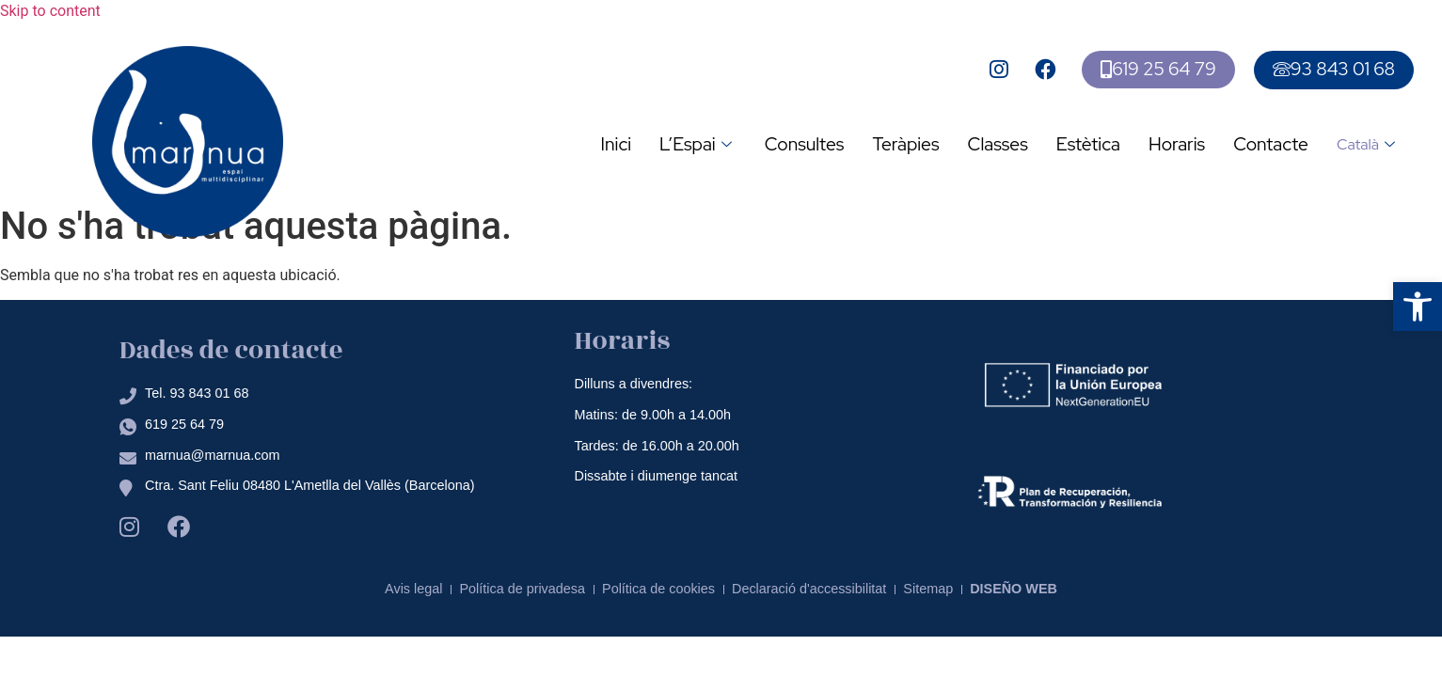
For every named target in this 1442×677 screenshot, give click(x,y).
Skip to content (50, 11)
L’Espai (698, 144)
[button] (1417, 306)
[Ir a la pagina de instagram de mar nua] (1001, 69)
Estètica (1088, 144)
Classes (998, 144)
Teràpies (905, 144)
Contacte (1270, 144)
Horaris (1177, 144)
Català (1368, 144)
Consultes (805, 144)
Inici (616, 144)
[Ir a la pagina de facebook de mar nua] (1047, 69)
